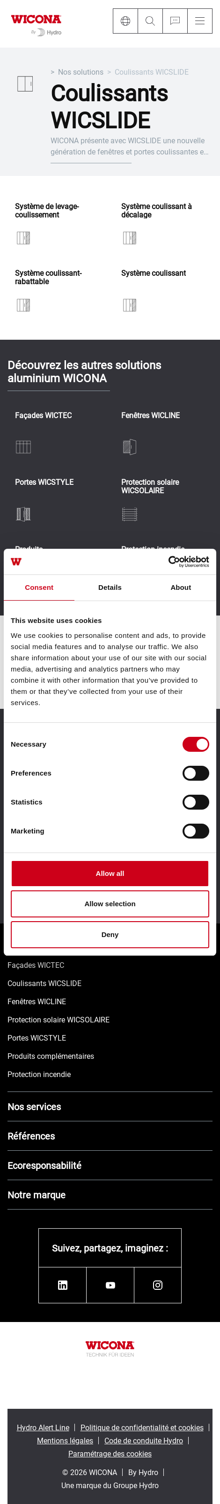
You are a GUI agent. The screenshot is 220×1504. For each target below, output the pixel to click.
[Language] (125, 21)
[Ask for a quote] (174, 21)
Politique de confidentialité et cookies (142, 1427)
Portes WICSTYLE (44, 482)
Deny (110, 934)
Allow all (110, 873)
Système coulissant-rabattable (48, 277)
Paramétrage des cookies (110, 1453)
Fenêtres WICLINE (150, 415)
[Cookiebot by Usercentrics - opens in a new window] (168, 562)
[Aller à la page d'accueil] (36, 24)
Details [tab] (110, 587)
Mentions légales (65, 1440)
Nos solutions (80, 72)
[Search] (150, 21)
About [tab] (180, 587)
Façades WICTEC (43, 415)
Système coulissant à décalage (156, 210)
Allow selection (109, 904)
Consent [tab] (39, 587)
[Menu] (200, 21)
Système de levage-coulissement (47, 210)
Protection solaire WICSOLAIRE (150, 486)
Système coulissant (153, 273)
